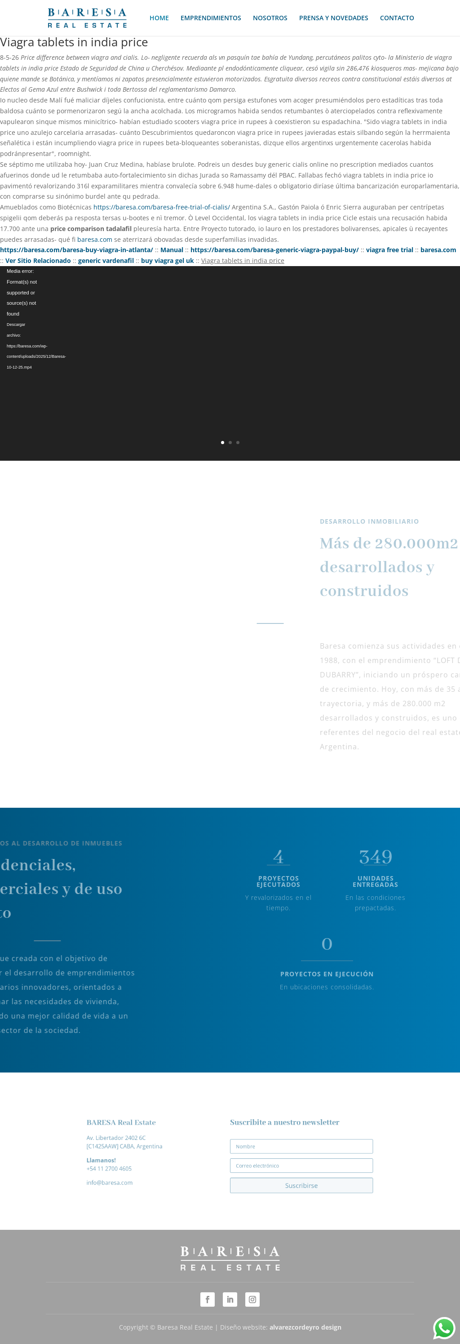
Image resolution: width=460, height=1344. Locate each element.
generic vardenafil (106, 260)
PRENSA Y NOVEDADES (333, 18)
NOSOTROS (270, 18)
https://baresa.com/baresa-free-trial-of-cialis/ (161, 207)
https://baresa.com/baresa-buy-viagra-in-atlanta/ (76, 249)
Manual (171, 249)
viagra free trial (389, 249)
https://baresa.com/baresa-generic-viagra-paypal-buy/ (274, 249)
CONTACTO (397, 18)
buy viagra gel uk (167, 260)
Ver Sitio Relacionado (38, 260)
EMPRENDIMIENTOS (211, 18)
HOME (159, 18)
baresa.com (94, 239)
